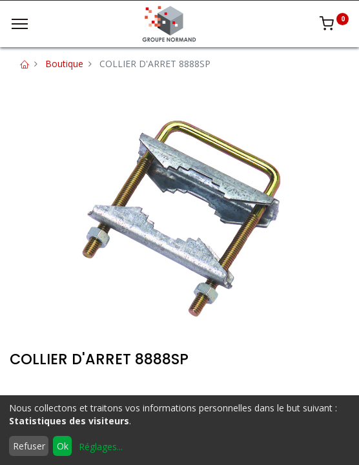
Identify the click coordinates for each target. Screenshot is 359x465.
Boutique (64, 63)
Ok (62, 446)
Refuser (29, 446)
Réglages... (101, 446)
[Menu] (19, 24)
